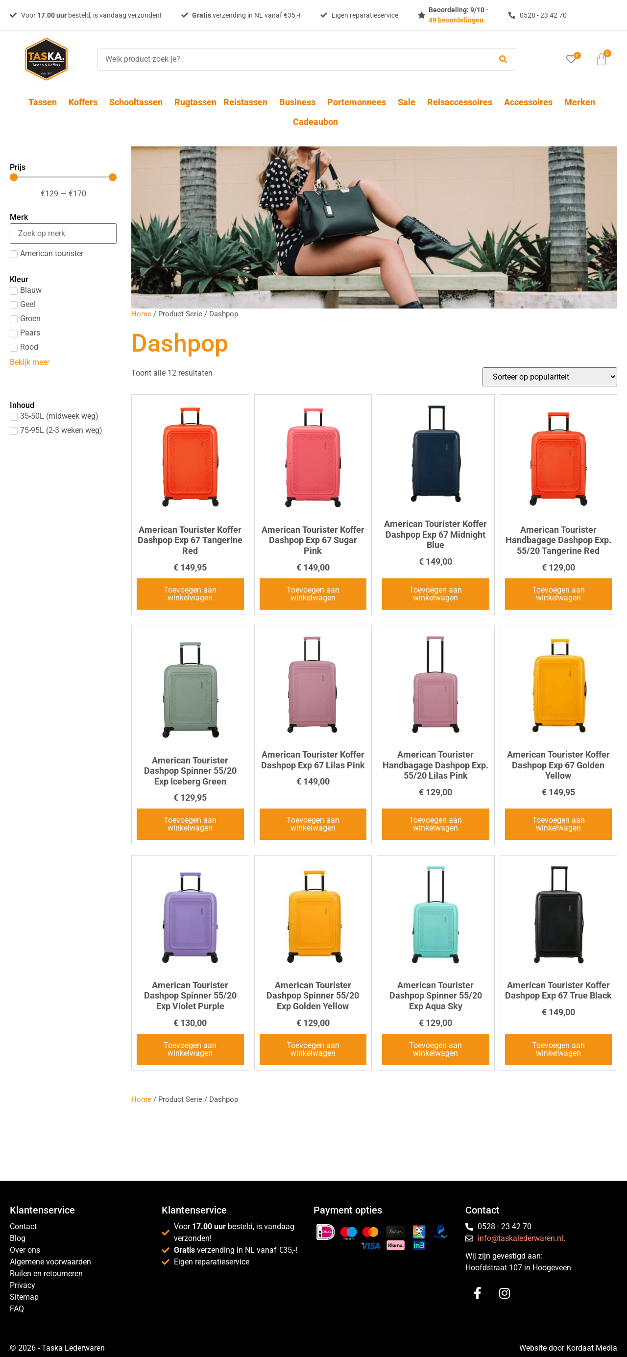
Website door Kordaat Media (568, 1348)
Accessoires (530, 102)
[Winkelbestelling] (549, 376)
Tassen (45, 102)
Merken (579, 102)
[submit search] (503, 59)
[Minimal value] (63, 177)
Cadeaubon (315, 122)
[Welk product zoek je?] (292, 59)
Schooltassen (138, 102)
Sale (409, 102)
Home (141, 313)
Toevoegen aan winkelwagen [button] (190, 593)
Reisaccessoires (462, 102)
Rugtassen (195, 102)
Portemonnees (359, 102)
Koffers (85, 102)
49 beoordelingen (456, 20)
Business (299, 102)
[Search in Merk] (63, 233)
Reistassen (247, 102)
